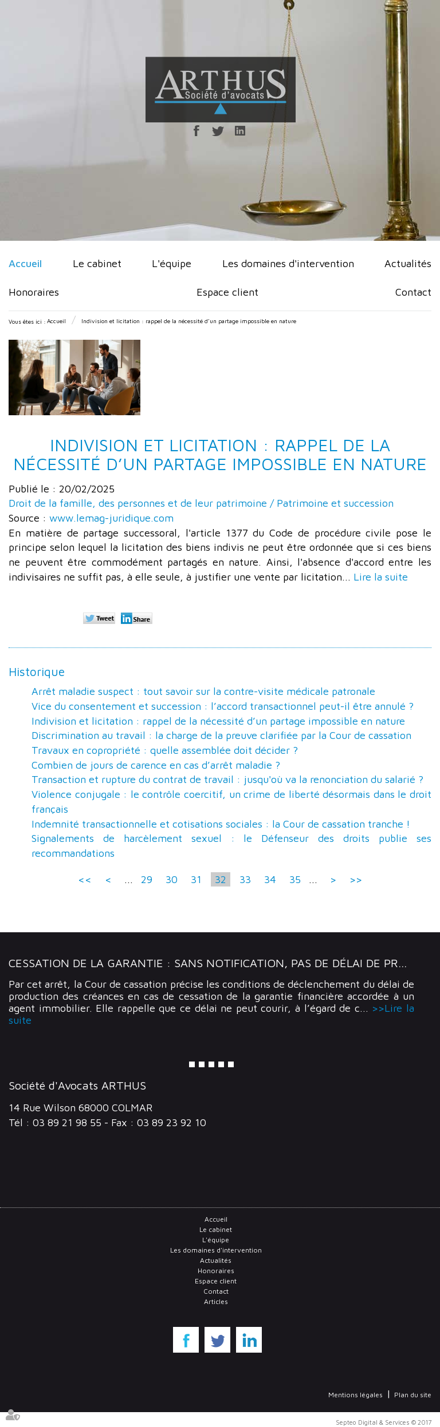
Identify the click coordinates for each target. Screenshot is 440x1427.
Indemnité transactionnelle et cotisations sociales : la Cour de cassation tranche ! (221, 824)
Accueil (25, 263)
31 (196, 879)
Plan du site (412, 1394)
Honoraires (34, 292)
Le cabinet (97, 263)
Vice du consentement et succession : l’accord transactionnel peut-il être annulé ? (223, 706)
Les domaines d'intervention (288, 263)
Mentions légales (355, 1394)
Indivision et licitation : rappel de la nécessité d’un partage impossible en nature (188, 320)
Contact (413, 292)
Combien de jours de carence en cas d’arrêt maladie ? (156, 765)
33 (245, 879)
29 (146, 879)
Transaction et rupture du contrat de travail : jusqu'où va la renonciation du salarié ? (227, 779)
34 (270, 879)
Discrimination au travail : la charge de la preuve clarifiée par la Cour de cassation (221, 735)
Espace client (227, 292)
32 (220, 879)
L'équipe (171, 263)
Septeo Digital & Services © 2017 (383, 1422)
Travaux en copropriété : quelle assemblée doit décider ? (165, 750)
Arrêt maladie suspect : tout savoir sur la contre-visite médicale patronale (203, 691)
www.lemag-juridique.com (111, 518)
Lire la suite (380, 577)
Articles (216, 1301)
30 (172, 879)
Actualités (407, 263)
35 (295, 879)
